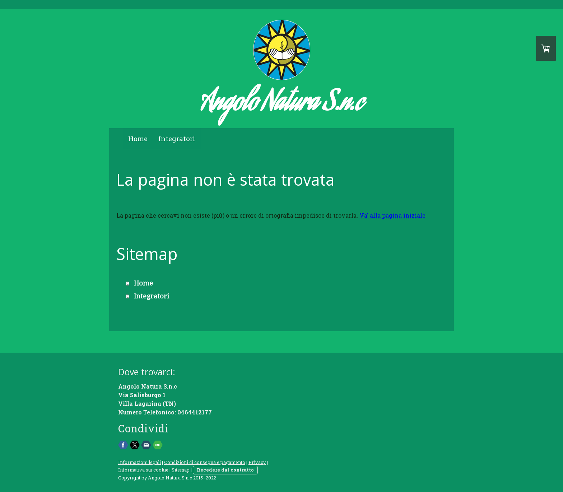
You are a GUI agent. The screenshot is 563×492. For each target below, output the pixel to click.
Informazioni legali (139, 462)
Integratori (176, 138)
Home (138, 138)
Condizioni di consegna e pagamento (204, 462)
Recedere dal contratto (225, 470)
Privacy (257, 462)
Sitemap (181, 470)
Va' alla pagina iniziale (392, 215)
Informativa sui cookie (143, 470)
